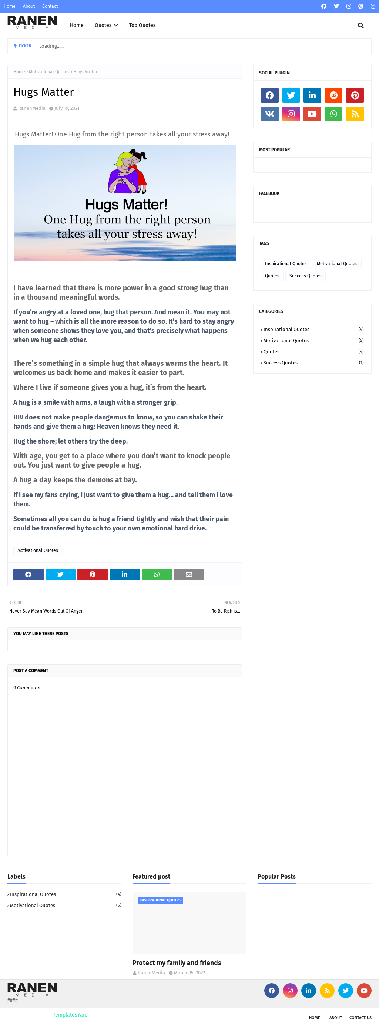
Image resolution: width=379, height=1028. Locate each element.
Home (10, 6)
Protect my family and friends (177, 963)
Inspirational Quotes (286, 263)
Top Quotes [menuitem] (142, 25)
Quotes (272, 276)
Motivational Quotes (49, 71)
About (29, 6)
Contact (50, 6)
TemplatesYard (70, 1015)
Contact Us (360, 1017)
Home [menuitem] (77, 25)
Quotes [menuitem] (103, 25)
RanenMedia (32, 108)
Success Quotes (305, 276)
